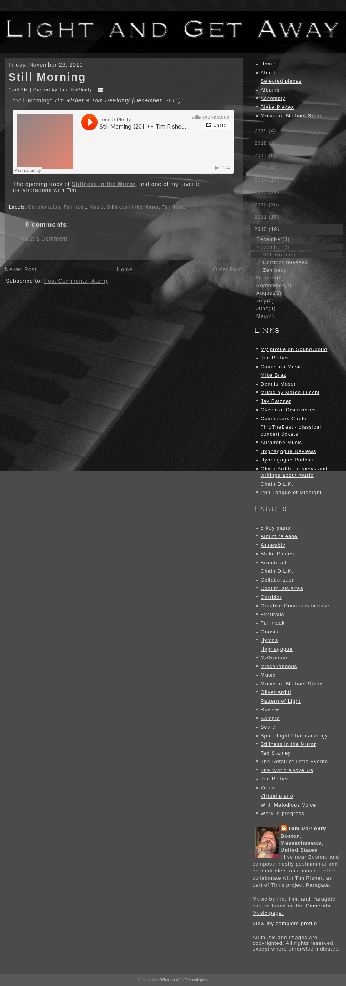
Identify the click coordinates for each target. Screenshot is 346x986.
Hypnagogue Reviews (288, 451)
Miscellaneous (279, 666)
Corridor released (285, 262)
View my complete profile (285, 923)
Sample (270, 718)
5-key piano (276, 528)
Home (125, 269)
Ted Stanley (276, 753)
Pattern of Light (281, 701)
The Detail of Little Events (294, 761)
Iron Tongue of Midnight (291, 492)
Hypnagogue (277, 649)
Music (96, 207)
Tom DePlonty (307, 828)
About (268, 72)
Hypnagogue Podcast (288, 460)
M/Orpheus (275, 657)
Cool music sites (282, 588)
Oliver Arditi (276, 692)
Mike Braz (273, 375)
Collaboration (44, 207)
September (273, 285)
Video (268, 787)
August (268, 293)
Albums (270, 90)
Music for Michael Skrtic (292, 116)
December (273, 239)
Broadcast (274, 562)
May (265, 316)
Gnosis (269, 632)
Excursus (272, 614)
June (266, 308)
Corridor (271, 597)
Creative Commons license (295, 605)
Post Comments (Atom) (76, 281)
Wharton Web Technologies (183, 980)
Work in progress (282, 813)
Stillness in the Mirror (104, 184)
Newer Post (21, 269)
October (270, 278)
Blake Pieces (277, 107)
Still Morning (47, 77)
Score (268, 727)
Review (270, 709)
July (265, 301)
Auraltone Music (281, 442)
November (273, 247)
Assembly (273, 98)
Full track (74, 207)
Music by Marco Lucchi (290, 392)
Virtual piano (277, 796)
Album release (279, 536)
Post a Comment (44, 239)
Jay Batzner (276, 401)
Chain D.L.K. (277, 484)
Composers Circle (283, 418)
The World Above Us (287, 770)
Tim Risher (175, 207)
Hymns (269, 640)
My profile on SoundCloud (294, 349)
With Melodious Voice (288, 805)
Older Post (227, 269)
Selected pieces (281, 81)
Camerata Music (282, 366)
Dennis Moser (278, 384)
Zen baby (275, 270)
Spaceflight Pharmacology (294, 736)
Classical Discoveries (288, 410)
